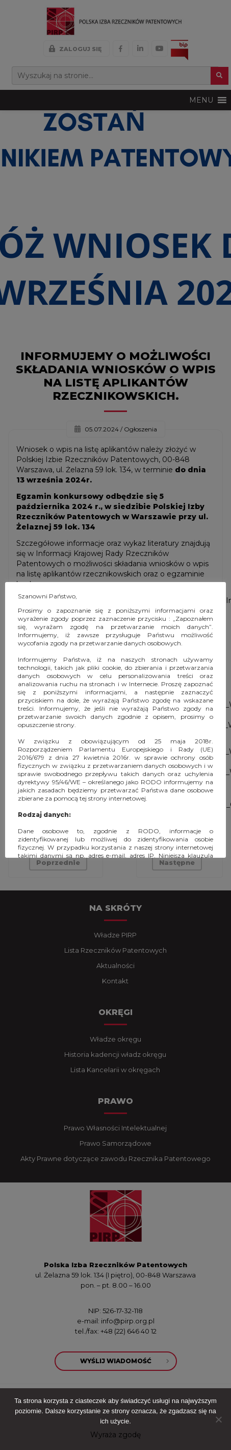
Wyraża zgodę (115, 1434)
